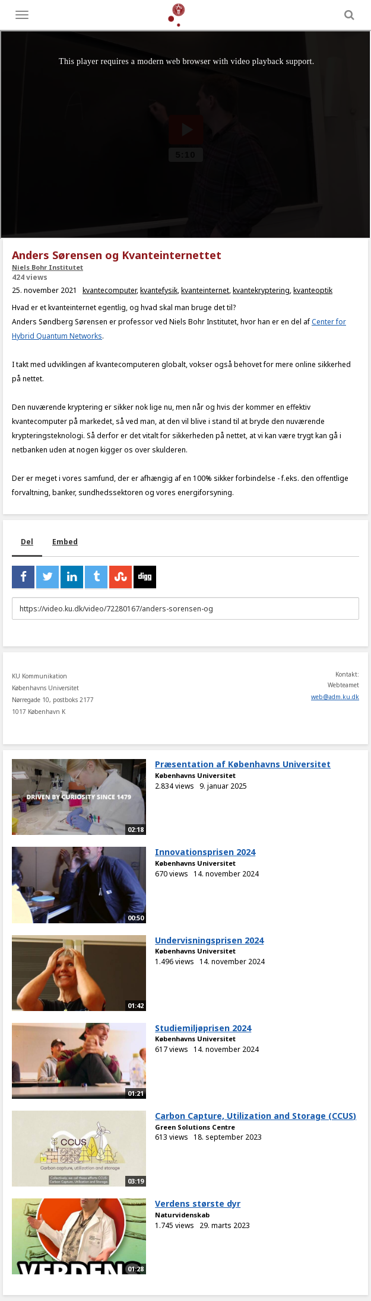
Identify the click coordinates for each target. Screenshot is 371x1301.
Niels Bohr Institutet (47, 267)
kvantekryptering (261, 290)
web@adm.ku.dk (335, 697)
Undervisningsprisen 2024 (209, 940)
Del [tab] (27, 542)
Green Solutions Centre (195, 1127)
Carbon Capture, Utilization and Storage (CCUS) (255, 1115)
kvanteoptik (312, 290)
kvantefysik (158, 290)
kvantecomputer (110, 290)
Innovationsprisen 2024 (205, 851)
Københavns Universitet (195, 775)
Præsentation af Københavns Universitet (243, 764)
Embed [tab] (65, 542)
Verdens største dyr (197, 1203)
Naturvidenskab (182, 1214)
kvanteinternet (205, 290)
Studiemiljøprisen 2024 (203, 1028)
